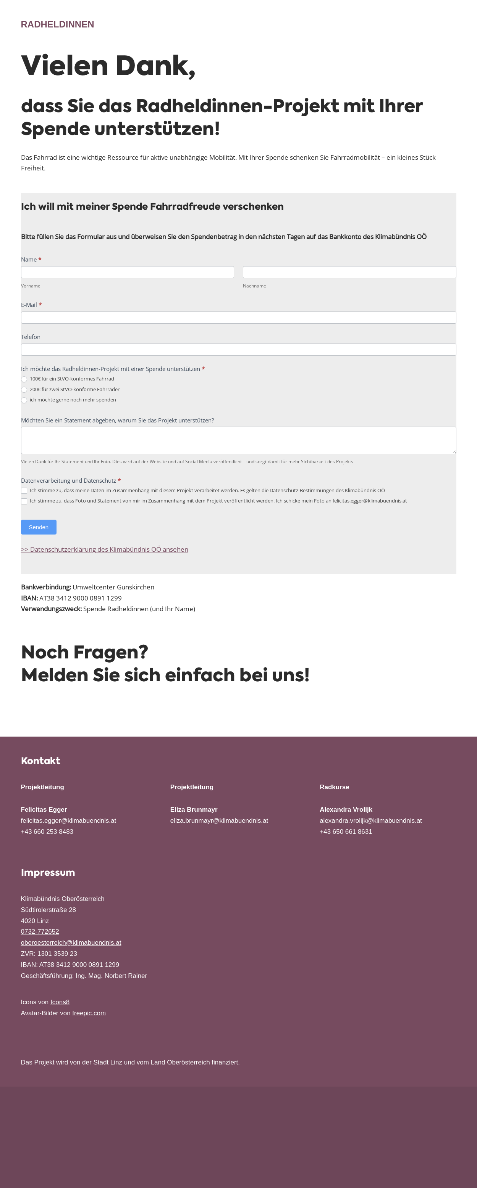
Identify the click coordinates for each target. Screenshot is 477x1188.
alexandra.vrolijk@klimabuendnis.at (371, 821)
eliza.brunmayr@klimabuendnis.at (219, 821)
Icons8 (60, 1002)
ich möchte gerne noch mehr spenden (68, 400)
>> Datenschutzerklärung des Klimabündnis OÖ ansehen (104, 549)
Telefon (30, 337)
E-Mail (31, 304)
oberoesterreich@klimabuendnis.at (71, 943)
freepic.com (89, 1013)
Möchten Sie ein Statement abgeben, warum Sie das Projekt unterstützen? (117, 420)
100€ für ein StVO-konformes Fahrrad (67, 379)
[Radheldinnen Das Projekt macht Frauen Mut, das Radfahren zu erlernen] (57, 24)
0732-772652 (40, 932)
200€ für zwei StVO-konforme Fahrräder (70, 389)
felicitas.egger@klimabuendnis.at (68, 821)
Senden (39, 527)
